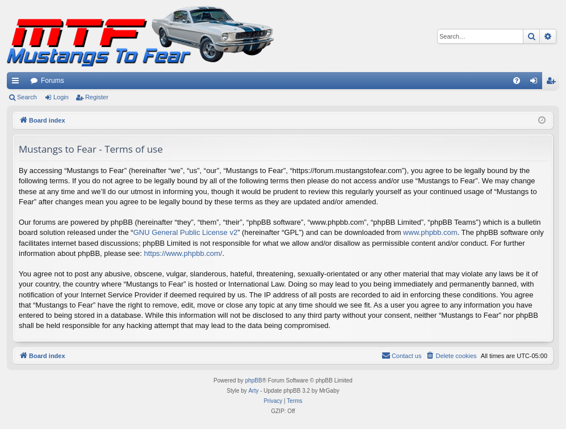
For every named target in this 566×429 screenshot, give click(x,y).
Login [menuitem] (536, 83)
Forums (52, 81)
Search (27, 97)
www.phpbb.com (430, 232)
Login (61, 97)
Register (96, 97)
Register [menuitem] (553, 83)
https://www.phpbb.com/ (183, 253)
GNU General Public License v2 (185, 232)
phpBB (253, 380)
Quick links (17, 83)
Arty (254, 391)
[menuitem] (516, 80)
